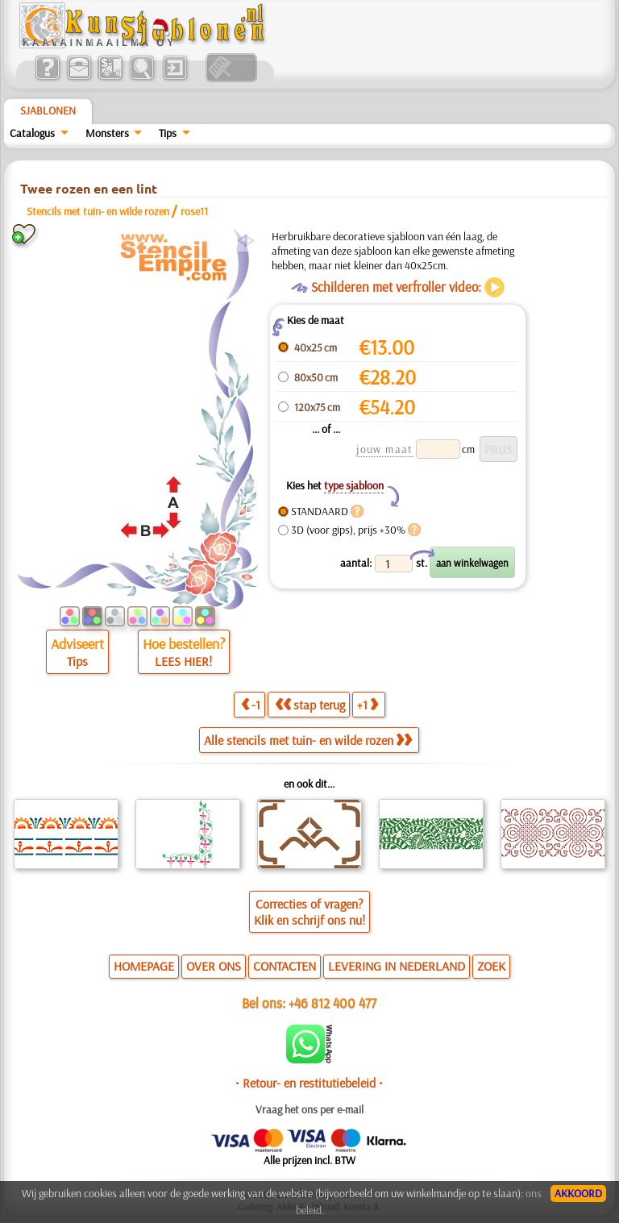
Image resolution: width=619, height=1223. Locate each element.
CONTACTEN (284, 966)
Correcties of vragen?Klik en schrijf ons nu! (309, 912)
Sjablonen (48, 110)
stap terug (310, 705)
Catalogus (32, 133)
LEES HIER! (183, 661)
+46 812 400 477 (332, 1002)
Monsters (107, 133)
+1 (367, 705)
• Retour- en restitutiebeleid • (309, 1083)
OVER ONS (213, 966)
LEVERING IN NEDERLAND (396, 966)
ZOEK (491, 966)
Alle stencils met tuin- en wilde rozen (308, 740)
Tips (168, 133)
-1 (250, 705)
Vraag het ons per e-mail (309, 1109)
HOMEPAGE (144, 966)
